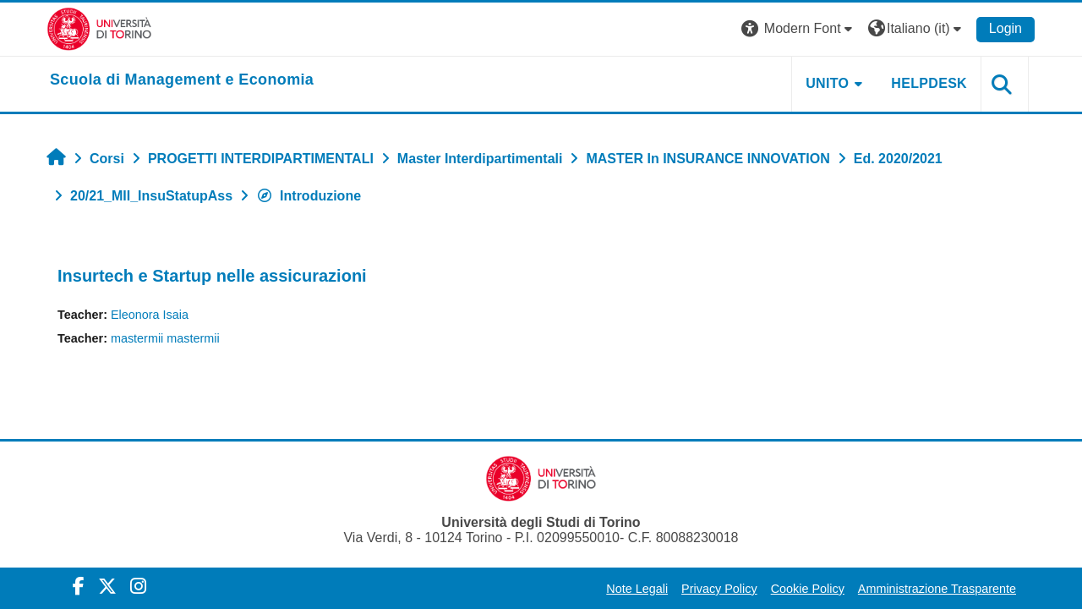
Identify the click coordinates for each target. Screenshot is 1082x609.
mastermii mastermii (165, 338)
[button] (799, 29)
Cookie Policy (807, 588)
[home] (182, 80)
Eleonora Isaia (150, 314)
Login (1005, 28)
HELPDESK (929, 83)
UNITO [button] (827, 83)
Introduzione (308, 196)
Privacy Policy (719, 588)
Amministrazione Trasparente (937, 588)
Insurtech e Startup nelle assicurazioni (212, 275)
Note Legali (637, 588)
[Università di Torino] (99, 28)
